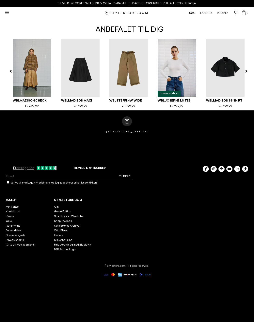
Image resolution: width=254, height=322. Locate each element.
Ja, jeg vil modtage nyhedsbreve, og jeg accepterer (54, 183)
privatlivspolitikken (85, 183)
